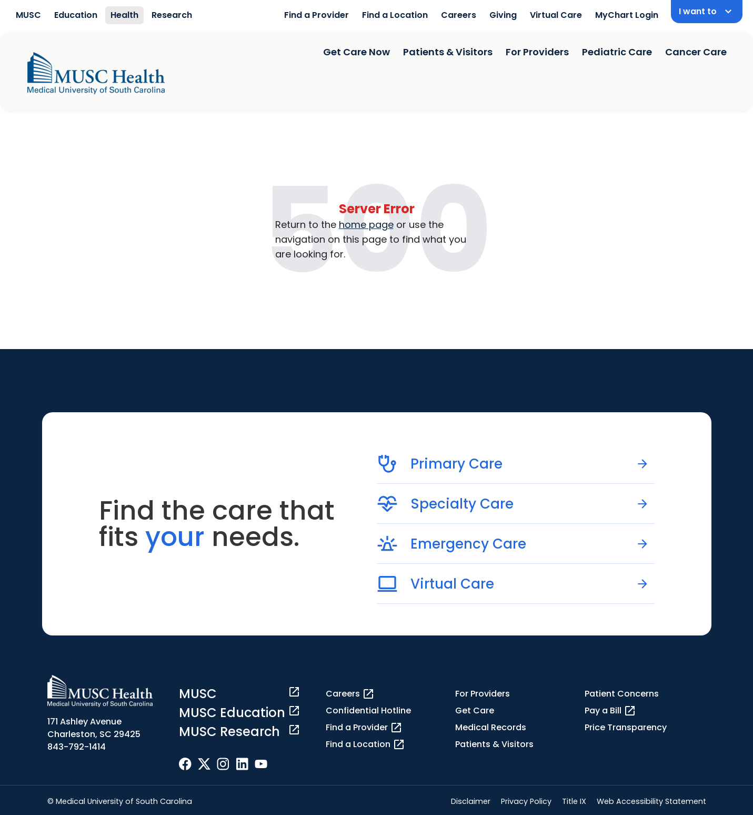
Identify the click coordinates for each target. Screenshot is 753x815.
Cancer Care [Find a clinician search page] (696, 51)
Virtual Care (556, 15)
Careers (458, 15)
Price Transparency (626, 727)
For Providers (537, 51)
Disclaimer (470, 801)
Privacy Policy (526, 801)
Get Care (474, 710)
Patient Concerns (622, 694)
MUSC (28, 15)
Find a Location (395, 15)
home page (366, 224)
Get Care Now (356, 51)
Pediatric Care (617, 51)
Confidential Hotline (368, 710)
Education (75, 15)
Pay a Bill (610, 710)
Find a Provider (316, 15)
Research (172, 15)
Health (124, 15)
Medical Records (490, 727)
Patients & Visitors (448, 51)
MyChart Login (626, 15)
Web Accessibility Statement (651, 801)
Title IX (574, 801)
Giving (503, 15)
